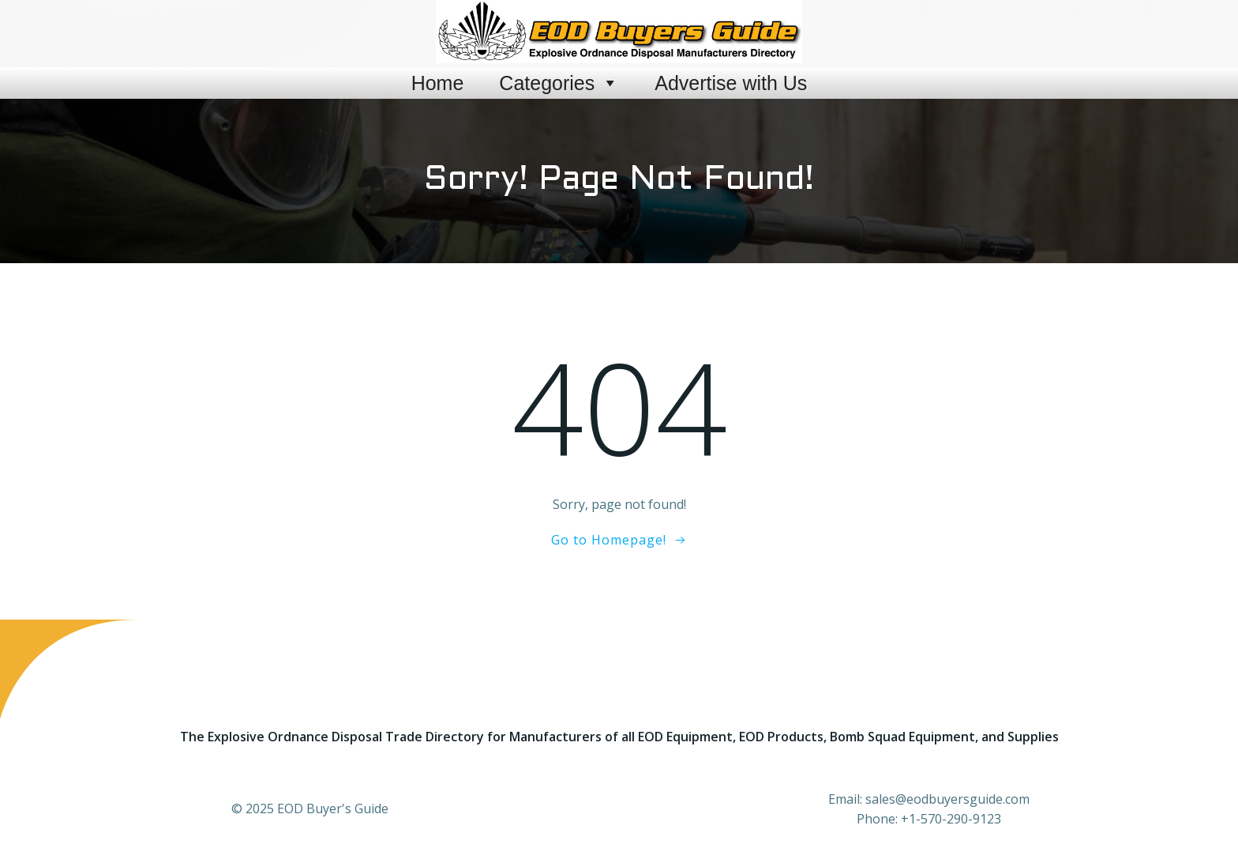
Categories (559, 83)
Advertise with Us (731, 83)
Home (437, 83)
